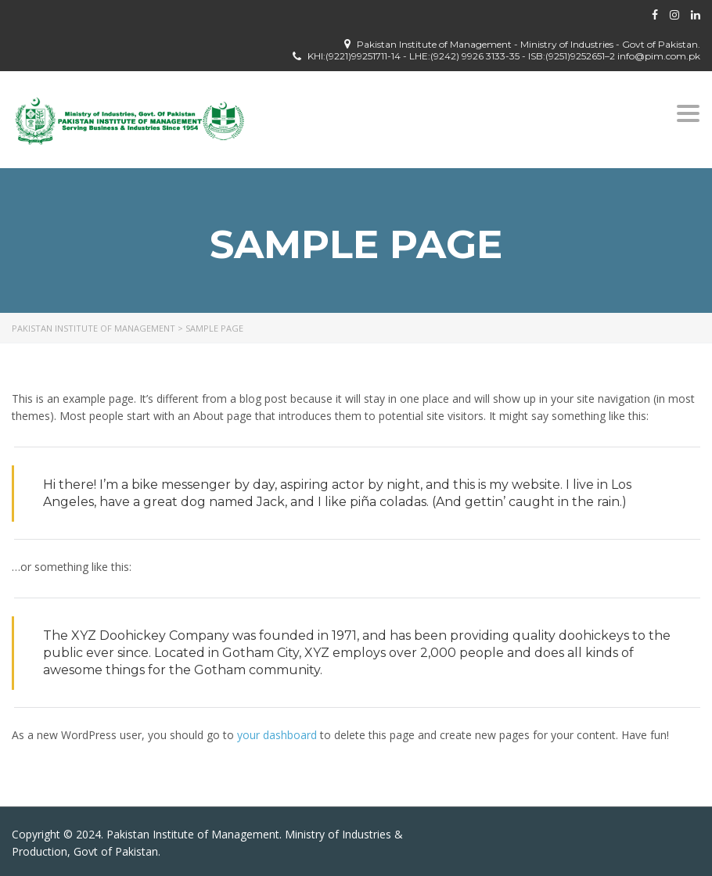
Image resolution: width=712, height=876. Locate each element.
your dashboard (277, 734)
